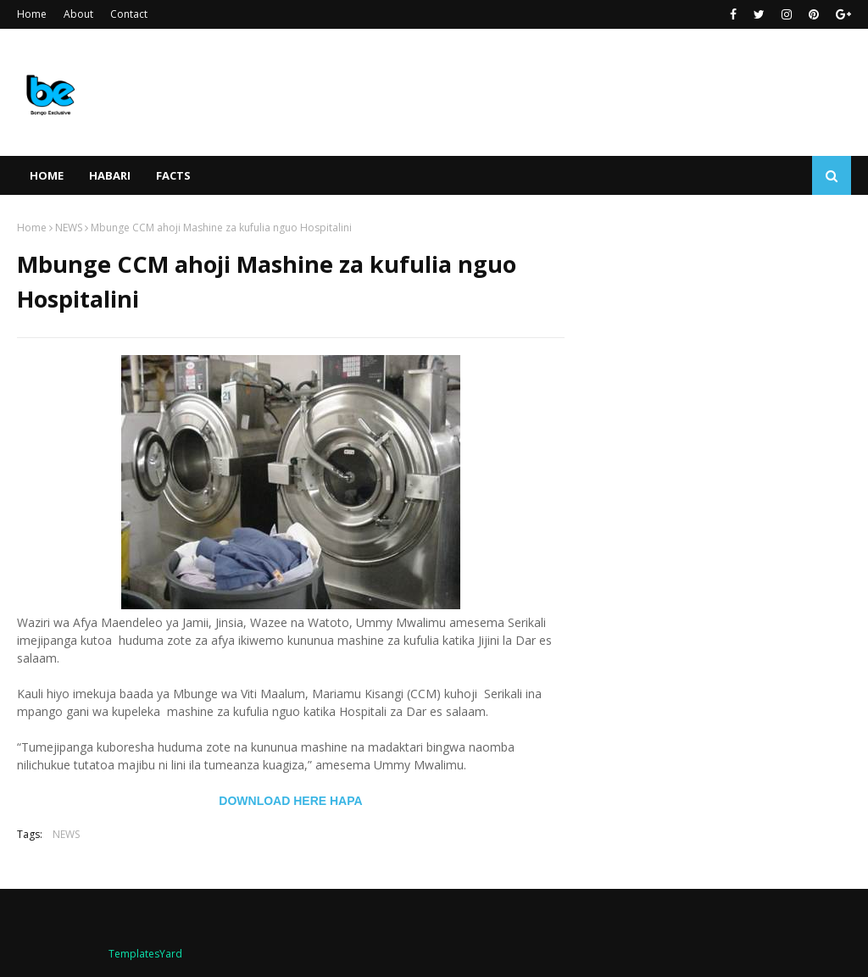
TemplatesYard (145, 953)
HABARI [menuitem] (110, 175)
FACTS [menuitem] (173, 175)
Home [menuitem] (47, 175)
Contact (128, 14)
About (78, 14)
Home (32, 14)
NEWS (68, 227)
